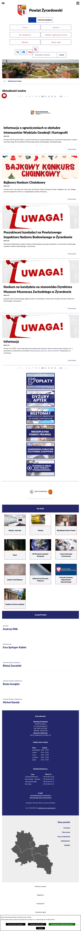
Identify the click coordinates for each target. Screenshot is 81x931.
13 (52, 93)
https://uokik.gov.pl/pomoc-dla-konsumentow (44, 348)
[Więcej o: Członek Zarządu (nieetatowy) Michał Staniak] (37, 698)
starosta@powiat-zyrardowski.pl (40, 793)
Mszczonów (66, 829)
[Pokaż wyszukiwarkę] (35, 46)
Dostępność (40, 901)
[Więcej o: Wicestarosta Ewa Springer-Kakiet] (37, 643)
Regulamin (40, 892)
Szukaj (61, 52)
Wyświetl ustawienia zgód (37, 924)
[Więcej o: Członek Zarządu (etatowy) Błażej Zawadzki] (37, 662)
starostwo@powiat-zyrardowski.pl (40, 795)
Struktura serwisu (40, 883)
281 (61, 93)
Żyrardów (67, 825)
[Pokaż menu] (78, 3)
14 (55, 93)
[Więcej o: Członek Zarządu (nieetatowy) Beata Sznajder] (37, 680)
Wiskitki (67, 842)
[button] (3, 3)
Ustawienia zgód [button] (40, 909)
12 (49, 93)
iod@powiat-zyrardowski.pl (46, 805)
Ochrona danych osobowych (15, 924)
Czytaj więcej (72, 146)
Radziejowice (65, 838)
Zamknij (40, 928)
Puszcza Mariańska (63, 834)
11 (46, 93)
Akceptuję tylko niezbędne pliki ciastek (62, 924)
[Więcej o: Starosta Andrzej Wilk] (37, 625)
